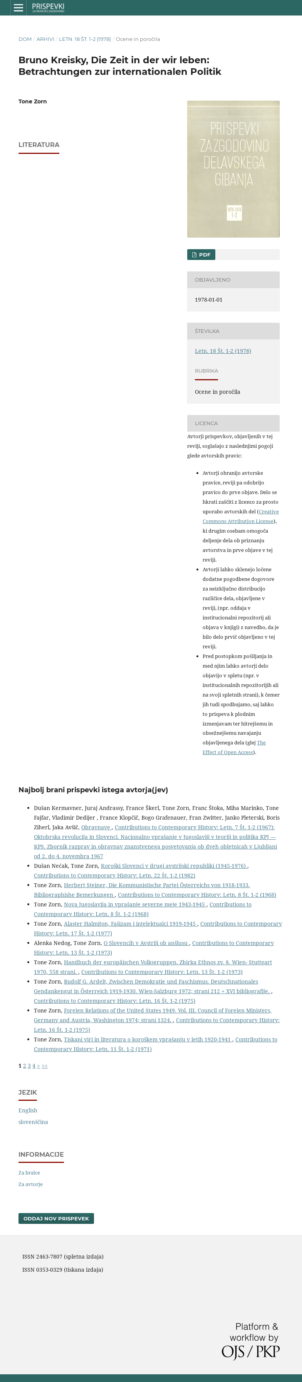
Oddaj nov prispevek (56, 1218)
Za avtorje (30, 1184)
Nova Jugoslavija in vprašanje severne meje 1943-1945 (135, 904)
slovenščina (33, 1122)
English (27, 1110)
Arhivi (45, 39)
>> (45, 1065)
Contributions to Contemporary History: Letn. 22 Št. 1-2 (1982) (114, 875)
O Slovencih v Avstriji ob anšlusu (146, 943)
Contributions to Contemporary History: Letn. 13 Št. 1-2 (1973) (162, 971)
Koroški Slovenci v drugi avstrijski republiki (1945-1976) (174, 865)
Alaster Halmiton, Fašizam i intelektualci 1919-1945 (130, 923)
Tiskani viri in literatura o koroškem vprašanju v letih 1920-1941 (148, 1039)
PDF (204, 254)
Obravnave (96, 827)
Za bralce (29, 1172)
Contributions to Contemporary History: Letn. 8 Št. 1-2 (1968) (197, 894)
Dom (25, 39)
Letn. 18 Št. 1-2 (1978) (85, 39)
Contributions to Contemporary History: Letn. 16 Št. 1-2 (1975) (114, 1000)
